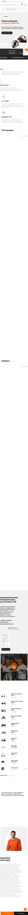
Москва (12, 1)
